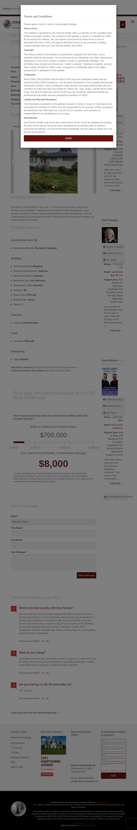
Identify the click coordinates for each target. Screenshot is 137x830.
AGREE (68, 138)
